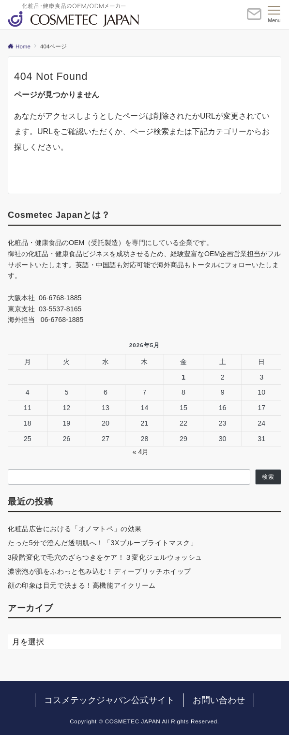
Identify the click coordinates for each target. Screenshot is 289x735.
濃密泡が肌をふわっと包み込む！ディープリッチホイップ (99, 571)
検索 (268, 477)
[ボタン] (254, 18)
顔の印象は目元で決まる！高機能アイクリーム (82, 585)
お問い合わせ (219, 700)
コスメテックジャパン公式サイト (109, 700)
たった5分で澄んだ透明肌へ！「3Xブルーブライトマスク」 (102, 543)
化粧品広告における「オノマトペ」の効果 (75, 529)
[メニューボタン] (274, 14)
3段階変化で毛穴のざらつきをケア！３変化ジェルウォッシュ (105, 557)
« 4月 (141, 452)
